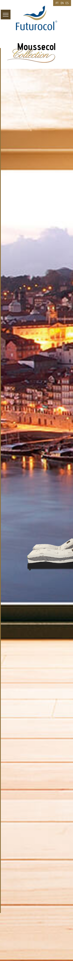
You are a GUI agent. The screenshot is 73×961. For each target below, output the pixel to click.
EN (62, 3)
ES (67, 3)
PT (57, 3)
